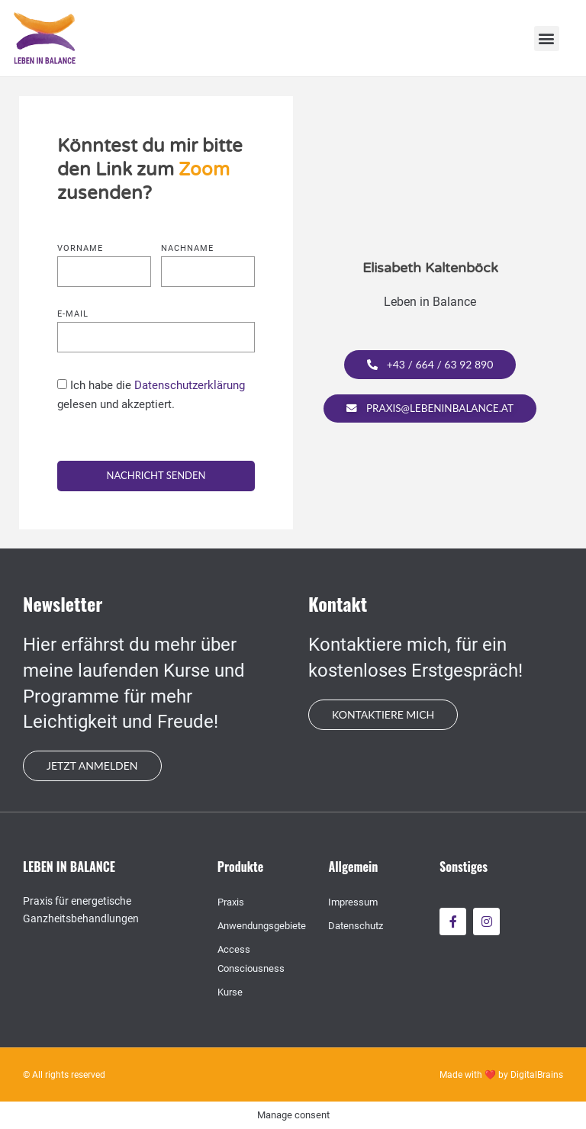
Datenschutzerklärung (189, 385)
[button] (546, 38)
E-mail (73, 314)
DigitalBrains (536, 1074)
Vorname (80, 248)
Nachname (187, 248)
